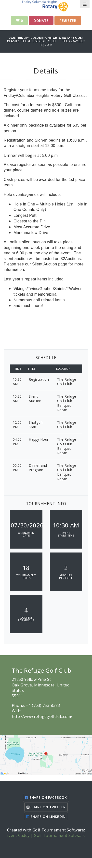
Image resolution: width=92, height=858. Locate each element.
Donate (41, 20)
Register (67, 20)
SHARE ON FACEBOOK (46, 797)
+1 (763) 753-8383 (43, 705)
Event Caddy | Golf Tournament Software (46, 835)
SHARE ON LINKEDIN (46, 816)
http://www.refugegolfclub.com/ (42, 716)
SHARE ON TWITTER (46, 807)
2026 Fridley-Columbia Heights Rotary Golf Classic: (45, 39)
